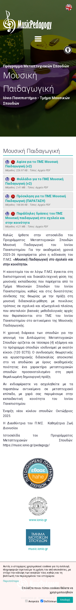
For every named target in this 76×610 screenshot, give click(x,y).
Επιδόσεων (50, 601)
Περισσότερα (11, 581)
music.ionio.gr (38, 540)
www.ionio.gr (38, 509)
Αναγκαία (33, 601)
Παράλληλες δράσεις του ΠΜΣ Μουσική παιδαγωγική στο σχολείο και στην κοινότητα (35, 218)
